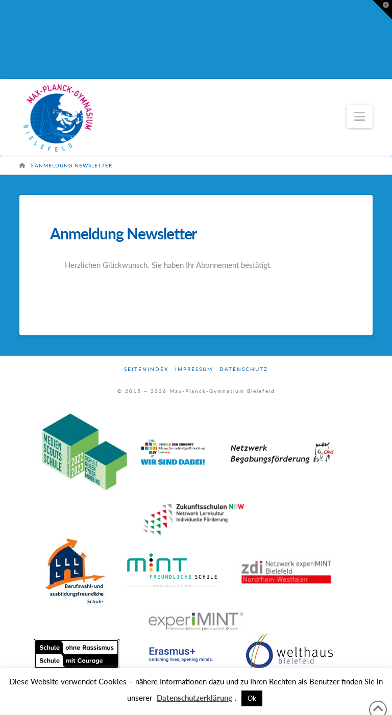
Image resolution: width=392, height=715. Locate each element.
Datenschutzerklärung (194, 697)
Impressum (194, 369)
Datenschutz (243, 369)
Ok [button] (252, 698)
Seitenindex (146, 369)
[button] (360, 116)
